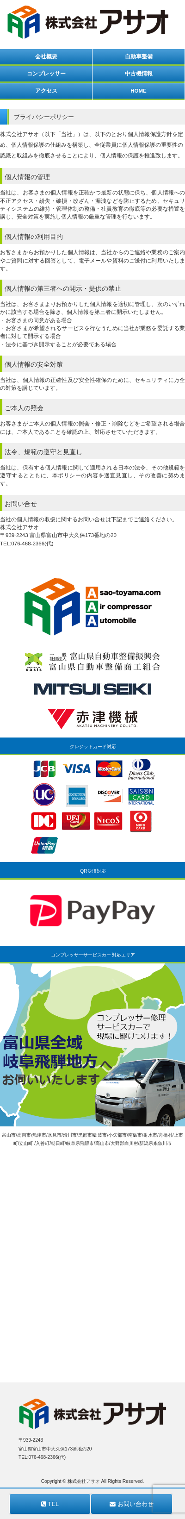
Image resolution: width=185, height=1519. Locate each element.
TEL (50, 1503)
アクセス (46, 91)
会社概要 (46, 56)
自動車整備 (139, 56)
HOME (138, 91)
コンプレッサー (46, 73)
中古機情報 (139, 73)
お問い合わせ (132, 1503)
